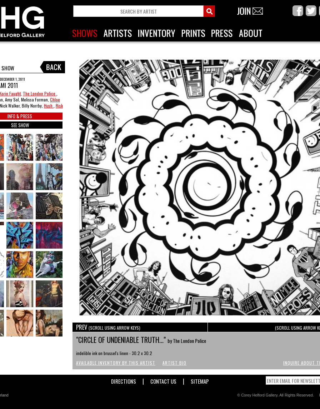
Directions (123, 380)
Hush (49, 106)
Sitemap (200, 380)
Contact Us (163, 380)
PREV (108, 327)
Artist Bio (174, 363)
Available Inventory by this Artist (115, 363)
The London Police (39, 93)
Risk (59, 106)
